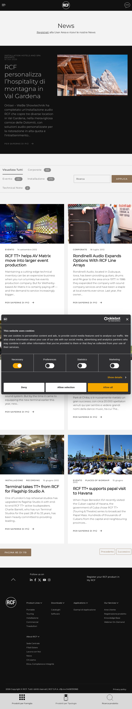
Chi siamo (31, 659)
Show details (115, 377)
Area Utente (110, 609)
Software (55, 613)
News (29, 655)
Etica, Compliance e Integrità (40, 663)
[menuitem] (119, 689)
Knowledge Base (112, 617)
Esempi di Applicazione (85, 609)
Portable (30, 609)
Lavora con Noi (33, 651)
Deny (24, 387)
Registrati (43, 32)
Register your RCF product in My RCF (103, 578)
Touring (30, 613)
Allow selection (66, 387)
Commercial (32, 621)
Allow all (108, 387)
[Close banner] (127, 319)
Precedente (107, 551)
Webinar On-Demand (114, 621)
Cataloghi (55, 609)
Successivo (124, 551)
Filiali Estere (32, 647)
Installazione (32, 617)
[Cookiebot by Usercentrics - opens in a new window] (106, 319)
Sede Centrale (33, 643)
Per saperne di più (16, 144)
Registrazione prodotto (115, 613)
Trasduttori (31, 625)
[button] (15, 552)
